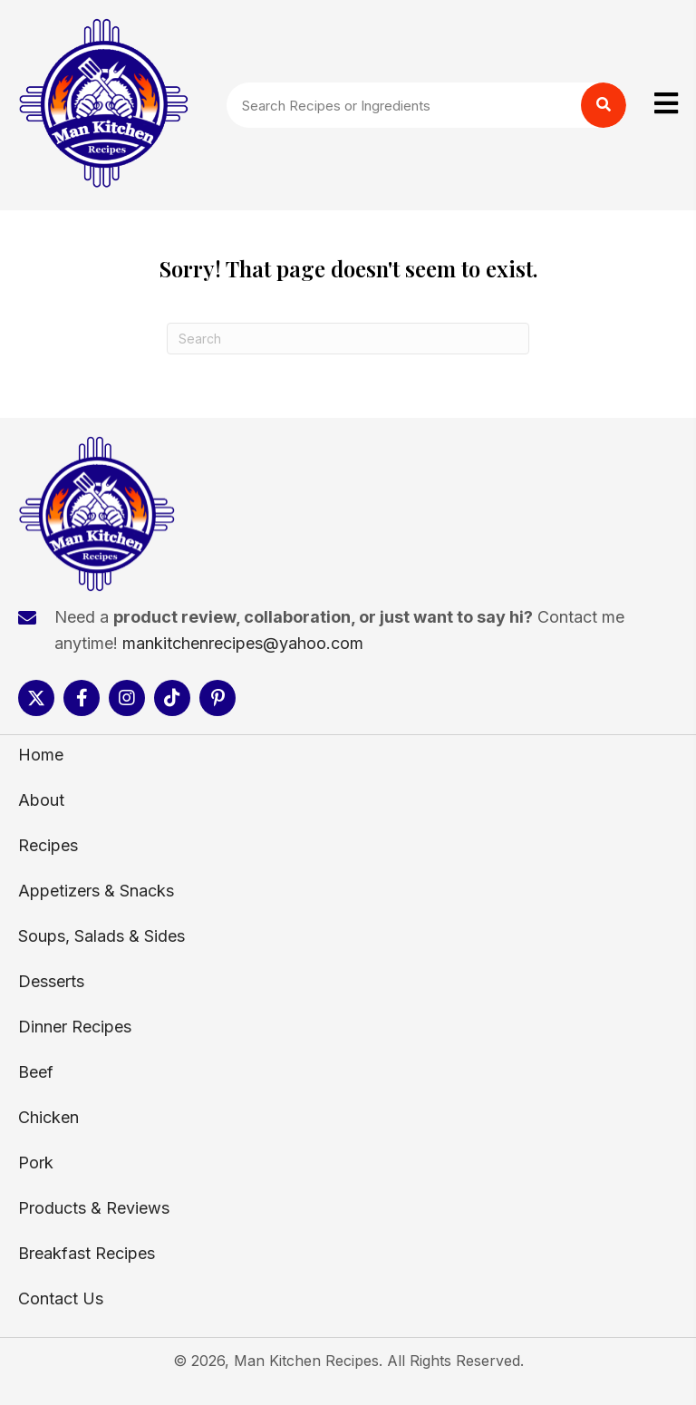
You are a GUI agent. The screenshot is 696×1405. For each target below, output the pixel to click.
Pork (35, 1162)
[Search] (348, 338)
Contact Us (60, 1298)
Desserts (51, 981)
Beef (35, 1071)
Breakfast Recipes (86, 1253)
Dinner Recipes (74, 1026)
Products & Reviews (93, 1207)
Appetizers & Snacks (96, 890)
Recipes (48, 845)
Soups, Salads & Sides (101, 935)
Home (40, 754)
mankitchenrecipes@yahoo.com (242, 643)
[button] (36, 698)
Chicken (48, 1117)
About (41, 799)
